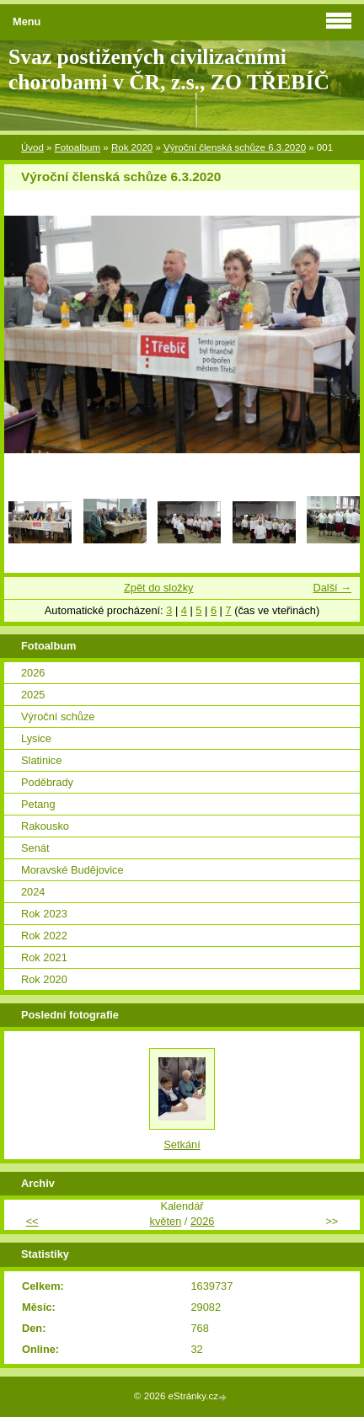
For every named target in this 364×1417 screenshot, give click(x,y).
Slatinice (41, 760)
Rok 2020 (132, 147)
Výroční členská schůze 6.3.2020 (234, 147)
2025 (33, 694)
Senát (35, 848)
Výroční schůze (58, 716)
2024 (33, 891)
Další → (332, 587)
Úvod (32, 147)
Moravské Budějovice (72, 870)
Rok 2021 (44, 957)
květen (166, 1221)
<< (32, 1221)
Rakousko (45, 826)
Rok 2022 (44, 935)
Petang (38, 804)
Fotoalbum (77, 147)
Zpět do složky (159, 587)
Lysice (36, 738)
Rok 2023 (44, 913)
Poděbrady (47, 782)
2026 (33, 672)
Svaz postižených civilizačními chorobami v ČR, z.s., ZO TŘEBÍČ (168, 69)
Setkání (181, 1144)
